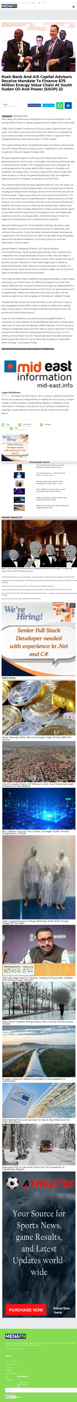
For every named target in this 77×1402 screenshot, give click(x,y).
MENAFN (7, 120)
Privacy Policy (10, 1368)
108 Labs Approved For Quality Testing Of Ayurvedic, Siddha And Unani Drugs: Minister (37, 982)
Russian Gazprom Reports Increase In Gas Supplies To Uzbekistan (33, 1083)
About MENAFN (11, 1377)
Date (5, 108)
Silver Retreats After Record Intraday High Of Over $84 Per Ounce (37, 742)
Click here (20, 1352)
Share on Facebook (34, 109)
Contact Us (9, 1371)
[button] (39, 2)
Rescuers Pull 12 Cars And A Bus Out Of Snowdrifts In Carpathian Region (33, 1171)
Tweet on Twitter (49, 109)
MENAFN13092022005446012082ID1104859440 (28, 352)
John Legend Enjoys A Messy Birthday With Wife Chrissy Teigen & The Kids (35, 925)
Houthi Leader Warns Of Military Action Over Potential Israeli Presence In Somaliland (38, 788)
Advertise (8, 1374)
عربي (33, 2)
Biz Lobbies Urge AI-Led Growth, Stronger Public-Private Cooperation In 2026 (35, 836)
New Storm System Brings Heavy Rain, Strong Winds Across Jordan (37, 1026)
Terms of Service (11, 1365)
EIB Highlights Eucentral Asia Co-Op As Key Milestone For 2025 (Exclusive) (36, 1124)
